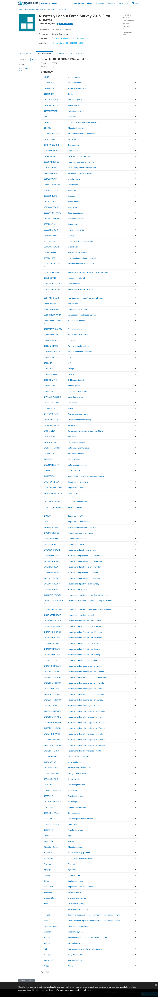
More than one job (75, 397)
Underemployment (75, 932)
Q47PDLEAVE (49, 436)
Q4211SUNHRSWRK (52, 654)
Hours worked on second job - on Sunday (85, 700)
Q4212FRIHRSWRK (52, 688)
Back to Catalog (26, 980)
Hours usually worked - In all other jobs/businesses (89, 609)
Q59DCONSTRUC (51, 813)
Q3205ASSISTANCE (52, 212)
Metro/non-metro (75, 960)
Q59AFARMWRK (51, 779)
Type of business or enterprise (80, 533)
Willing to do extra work (77, 773)
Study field (72, 116)
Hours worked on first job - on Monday (84, 620)
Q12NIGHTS (49, 88)
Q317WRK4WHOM (51, 334)
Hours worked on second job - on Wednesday (87, 677)
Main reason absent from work (81, 173)
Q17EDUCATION (51, 111)
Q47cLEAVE (49, 453)
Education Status (75, 847)
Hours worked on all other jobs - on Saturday (87, 739)
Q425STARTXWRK (52, 773)
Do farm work (73, 779)
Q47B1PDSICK (50, 442)
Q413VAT (47, 516)
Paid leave (72, 436)
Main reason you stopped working (82, 314)
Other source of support (78, 391)
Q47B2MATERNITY (52, 448)
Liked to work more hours (78, 756)
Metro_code (49, 960)
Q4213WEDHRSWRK (52, 722)
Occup (46, 909)
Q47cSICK (48, 459)
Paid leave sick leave (76, 442)
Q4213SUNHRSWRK (52, 745)
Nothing (71, 235)
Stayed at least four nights (78, 88)
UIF (69, 363)
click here (87, 990)
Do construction (74, 813)
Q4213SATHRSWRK (52, 739)
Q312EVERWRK (50, 303)
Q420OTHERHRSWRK (53, 609)
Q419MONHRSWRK (52, 549)
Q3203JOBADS (50, 201)
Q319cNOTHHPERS (52, 351)
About (89, 3)
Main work (72, 425)
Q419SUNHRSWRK (52, 583)
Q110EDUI (48, 128)
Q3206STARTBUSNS (53, 218)
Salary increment (75, 507)
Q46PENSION (50, 430)
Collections (99, 3)
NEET (46, 948)
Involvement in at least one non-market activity (87, 937)
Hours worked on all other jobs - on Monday (86, 711)
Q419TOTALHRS (51, 589)
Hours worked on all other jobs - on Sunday (86, 745)
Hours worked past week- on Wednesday (85, 561)
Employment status (75, 881)
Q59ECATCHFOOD (51, 824)
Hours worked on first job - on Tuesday (84, 626)
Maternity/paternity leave (78, 464)
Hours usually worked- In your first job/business (88, 595)
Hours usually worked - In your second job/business (90, 600)
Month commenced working (79, 419)
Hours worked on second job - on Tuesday (86, 671)
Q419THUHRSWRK (52, 566)
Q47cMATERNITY (51, 464)
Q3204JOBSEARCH (52, 207)
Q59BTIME (48, 796)
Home (20, 9)
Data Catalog (79, 3)
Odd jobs (71, 340)
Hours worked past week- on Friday (83, 572)
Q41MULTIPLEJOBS (52, 397)
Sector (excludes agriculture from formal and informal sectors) (94, 914)
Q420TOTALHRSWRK (53, 615)
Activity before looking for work (81, 263)
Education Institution (76, 128)
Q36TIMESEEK (50, 258)
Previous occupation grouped (80, 858)
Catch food (72, 824)
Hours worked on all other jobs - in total (84, 750)
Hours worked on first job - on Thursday (85, 637)
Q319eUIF (48, 363)
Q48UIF (47, 470)
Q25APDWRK (49, 156)
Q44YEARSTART (51, 414)
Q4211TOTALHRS (51, 660)
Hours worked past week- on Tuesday (84, 555)
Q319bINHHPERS (51, 346)
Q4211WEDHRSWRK (52, 632)
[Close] (156, 984)
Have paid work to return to (79, 156)
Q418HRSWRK (50, 544)
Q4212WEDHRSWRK (52, 677)
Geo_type (47, 954)
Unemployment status (77, 897)
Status (46, 881)
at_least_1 (47, 937)
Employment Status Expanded (80, 886)
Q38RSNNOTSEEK (51, 272)
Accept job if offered (76, 278)
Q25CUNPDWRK (51, 167)
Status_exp (48, 886)
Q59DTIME (48, 818)
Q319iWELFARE (50, 385)
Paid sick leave (74, 459)
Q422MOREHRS (50, 756)
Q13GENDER (49, 94)
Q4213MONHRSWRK (52, 711)
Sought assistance (75, 212)
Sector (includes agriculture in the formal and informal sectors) (94, 920)
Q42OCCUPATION (51, 402)
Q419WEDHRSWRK (52, 561)
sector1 (47, 914)
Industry (71, 408)
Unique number (74, 77)
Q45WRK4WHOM (51, 425)
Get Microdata (65, 23)
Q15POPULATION (51, 99)
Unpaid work (73, 150)
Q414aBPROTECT (51, 527)
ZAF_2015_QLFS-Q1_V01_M (57, 9)
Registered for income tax (78, 481)
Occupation (72, 402)
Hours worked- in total (77, 589)
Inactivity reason (74, 892)
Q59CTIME (48, 807)
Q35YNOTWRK (50, 252)
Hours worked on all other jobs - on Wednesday (88, 722)
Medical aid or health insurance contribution (86, 476)
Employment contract (77, 487)
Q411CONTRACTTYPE (53, 487)
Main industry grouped (77, 903)
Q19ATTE (48, 122)
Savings (71, 368)
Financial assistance (76, 229)
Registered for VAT (75, 516)
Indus (46, 903)
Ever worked (73, 303)
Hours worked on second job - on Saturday (86, 694)
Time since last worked (77, 309)
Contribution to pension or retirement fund (85, 430)
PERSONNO (49, 82)
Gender (71, 94)
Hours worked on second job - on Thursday (86, 682)
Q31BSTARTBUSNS (52, 184)
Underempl (48, 932)
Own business (73, 145)
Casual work (73, 224)
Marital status (73, 105)
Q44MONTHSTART (52, 419)
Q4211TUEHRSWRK (52, 626)
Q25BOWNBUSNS (51, 162)
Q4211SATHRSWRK (52, 649)
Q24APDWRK (49, 139)
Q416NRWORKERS (52, 538)
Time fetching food (75, 830)
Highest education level (77, 111)
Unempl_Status (50, 897)
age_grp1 (47, 869)
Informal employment (77, 943)
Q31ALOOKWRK (50, 178)
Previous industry (75, 329)
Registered (72, 190)
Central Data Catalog (30, 9)
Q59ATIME (48, 784)
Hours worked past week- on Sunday (83, 583)
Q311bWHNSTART (51, 297)
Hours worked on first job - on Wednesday (85, 632)
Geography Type (75, 954)
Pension (71, 374)
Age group (72, 869)
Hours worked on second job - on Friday (85, 688)
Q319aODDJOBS (51, 340)
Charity (71, 357)
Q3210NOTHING (50, 235)
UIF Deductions (74, 470)
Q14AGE (47, 835)
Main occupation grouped (78, 909)
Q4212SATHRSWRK (52, 694)
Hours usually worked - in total (81, 615)
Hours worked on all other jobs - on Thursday (87, 728)
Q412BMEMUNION (52, 501)
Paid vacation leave (76, 453)
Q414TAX (48, 521)
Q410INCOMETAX (51, 481)
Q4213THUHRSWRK (52, 728)
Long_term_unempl (51, 926)
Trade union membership (78, 501)
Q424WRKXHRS (51, 767)
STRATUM (48, 841)
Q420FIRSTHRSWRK (53, 595)
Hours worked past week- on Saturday (84, 578)
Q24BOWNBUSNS (51, 145)
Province (47, 864)
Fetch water (72, 790)
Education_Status (51, 847)
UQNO (46, 77)
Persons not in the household (80, 351)
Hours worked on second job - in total (84, 705)
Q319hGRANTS (50, 380)
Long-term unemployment (78, 926)
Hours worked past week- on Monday (83, 549)
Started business (74, 283)
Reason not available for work (80, 289)
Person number (74, 82)
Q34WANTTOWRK (51, 246)
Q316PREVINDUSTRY (53, 329)
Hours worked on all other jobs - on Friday (86, 733)
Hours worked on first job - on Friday (83, 643)
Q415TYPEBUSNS (51, 533)
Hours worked (74, 875)
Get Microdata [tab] (77, 53)
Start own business (76, 218)
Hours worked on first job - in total (82, 660)
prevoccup (48, 858)
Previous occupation (76, 320)
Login (135, 3)
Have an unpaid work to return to (82, 167)
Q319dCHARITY (50, 357)
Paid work (72, 139)
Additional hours (74, 762)
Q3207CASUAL (50, 224)
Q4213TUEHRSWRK (52, 716)
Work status (73, 493)
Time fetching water (76, 796)
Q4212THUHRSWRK (52, 682)
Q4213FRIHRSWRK (52, 733)
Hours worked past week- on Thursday (84, 566)
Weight (46, 965)
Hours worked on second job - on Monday (85, 666)
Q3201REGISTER (51, 190)
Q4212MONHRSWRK (52, 666)
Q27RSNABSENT (51, 173)
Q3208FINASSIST (51, 229)
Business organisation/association (82, 527)
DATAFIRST (43, 9)
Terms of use (123, 3)
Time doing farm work (77, 784)
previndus (48, 852)
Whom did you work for (78, 334)
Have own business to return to (81, 162)
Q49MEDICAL (49, 476)
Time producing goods (77, 807)
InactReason (49, 892)
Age (69, 835)
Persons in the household (78, 346)
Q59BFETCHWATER (52, 790)
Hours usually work (76, 544)
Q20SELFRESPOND (52, 133)
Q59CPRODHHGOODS (53, 801)
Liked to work (73, 246)
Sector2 (47, 920)
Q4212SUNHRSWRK (52, 700)
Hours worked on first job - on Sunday (84, 654)
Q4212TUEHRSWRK (52, 671)
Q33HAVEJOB (50, 241)
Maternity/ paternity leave (78, 448)
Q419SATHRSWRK (52, 578)
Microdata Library (49, 3)
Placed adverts (74, 201)
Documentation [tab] (61, 53)
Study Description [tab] (27, 53)
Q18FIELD (48, 116)
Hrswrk (47, 875)
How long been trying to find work (82, 258)
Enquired (71, 196)
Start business (73, 184)
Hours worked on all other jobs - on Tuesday (86, 716)
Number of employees (77, 538)
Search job (72, 207)
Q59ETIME (48, 830)
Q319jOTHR (48, 391)
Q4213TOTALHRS (51, 750)
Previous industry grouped (79, 852)
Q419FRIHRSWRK (51, 572)
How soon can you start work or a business (86, 297)
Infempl (47, 943)
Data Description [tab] (44, 53)
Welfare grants (74, 385)
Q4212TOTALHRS (51, 705)
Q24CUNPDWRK (51, 150)
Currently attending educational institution (85, 122)
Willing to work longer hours (79, 767)
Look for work (74, 178)
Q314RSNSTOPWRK (52, 314)
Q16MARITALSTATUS (53, 105)
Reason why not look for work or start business (88, 272)
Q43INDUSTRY (50, 408)
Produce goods (74, 801)
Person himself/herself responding (82, 133)
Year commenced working (78, 414)
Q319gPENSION (50, 374)
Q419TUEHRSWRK (52, 555)
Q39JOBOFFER (50, 278)
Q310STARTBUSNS (52, 283)
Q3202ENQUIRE (50, 196)
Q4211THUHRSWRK (52, 637)
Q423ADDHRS (50, 762)
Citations (111, 3)
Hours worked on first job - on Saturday (84, 649)
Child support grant (76, 380)
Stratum (71, 841)
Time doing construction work (80, 818)
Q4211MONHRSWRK (52, 620)
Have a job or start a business (80, 241)
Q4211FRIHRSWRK (52, 643)
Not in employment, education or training (85, 948)
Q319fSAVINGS (50, 368)
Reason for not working (77, 252)
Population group (75, 99)
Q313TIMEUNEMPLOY (53, 309)
